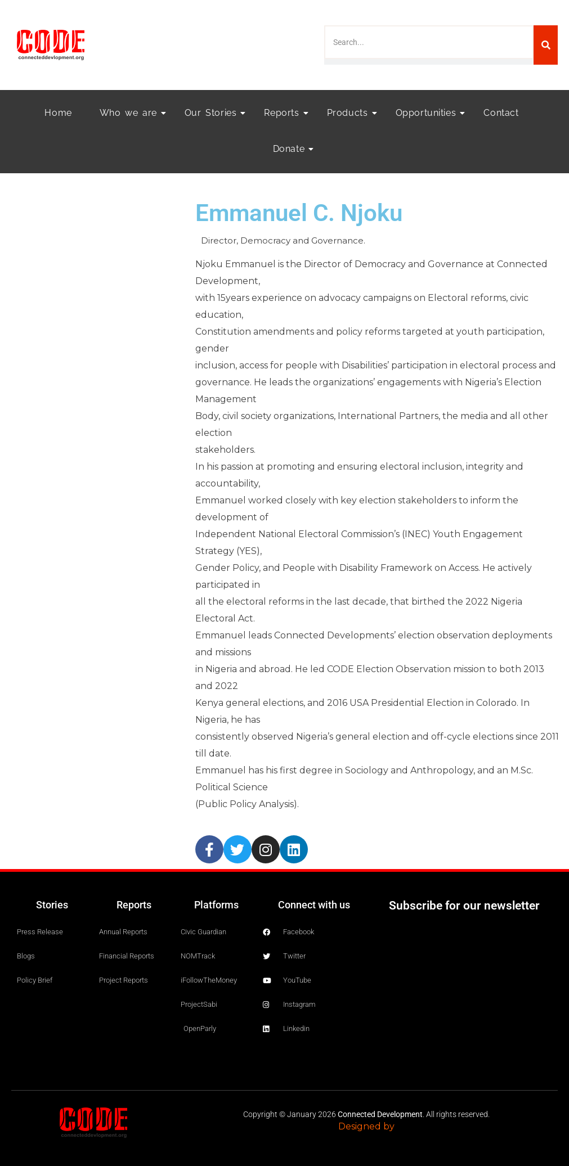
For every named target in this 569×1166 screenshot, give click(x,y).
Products (351, 112)
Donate (292, 148)
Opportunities (429, 112)
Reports (285, 112)
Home (57, 112)
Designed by (366, 1126)
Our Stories (214, 112)
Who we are (132, 112)
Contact (500, 112)
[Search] (546, 45)
